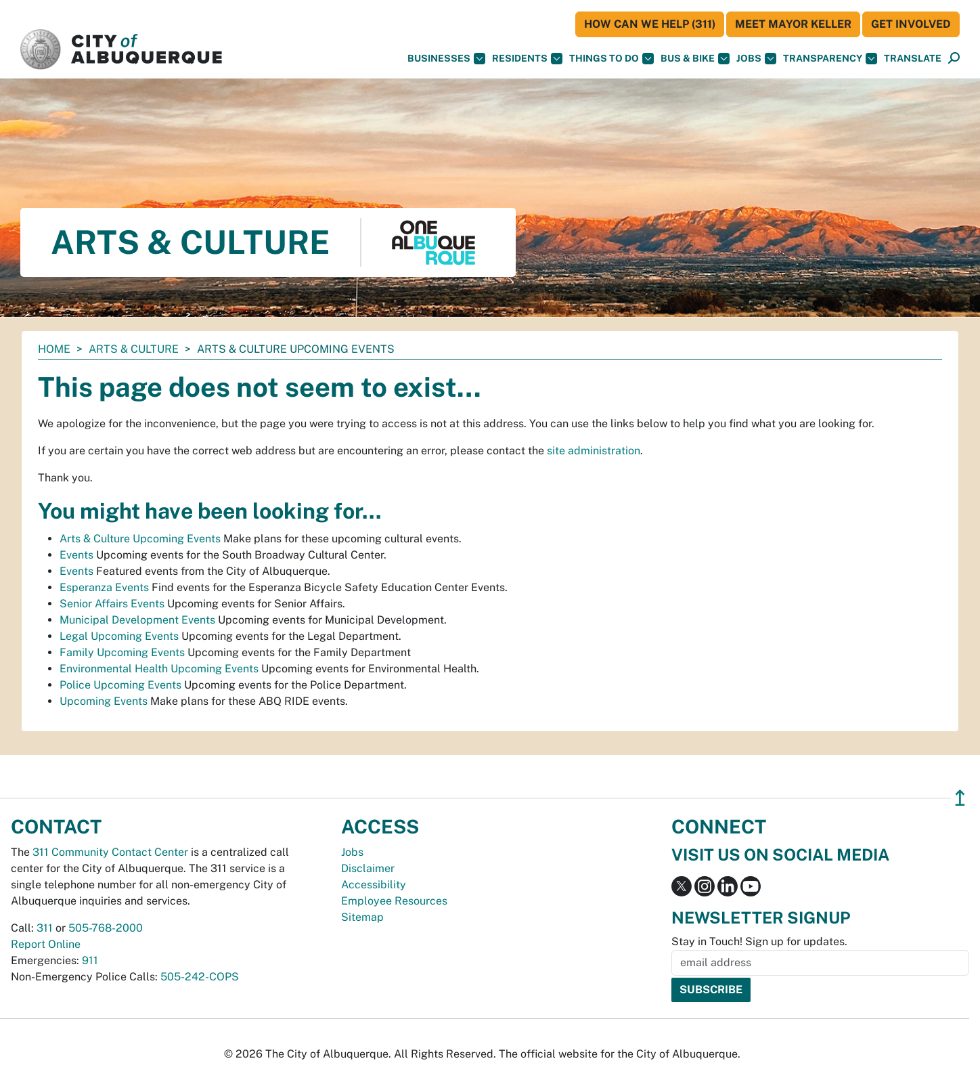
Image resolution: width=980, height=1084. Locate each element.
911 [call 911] (90, 960)
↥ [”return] (960, 797)
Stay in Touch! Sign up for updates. (759, 941)
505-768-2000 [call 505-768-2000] (105, 928)
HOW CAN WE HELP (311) (649, 24)
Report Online (46, 944)
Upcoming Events (104, 701)
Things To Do (611, 58)
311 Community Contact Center (110, 852)
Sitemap (362, 917)
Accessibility (373, 884)
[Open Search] (954, 58)
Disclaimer (368, 868)
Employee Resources (394, 900)
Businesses (446, 58)
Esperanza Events (104, 587)
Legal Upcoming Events (119, 636)
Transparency (830, 58)
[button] (912, 58)
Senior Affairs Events (112, 603)
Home (54, 349)
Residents (527, 58)
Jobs (756, 58)
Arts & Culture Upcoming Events (140, 538)
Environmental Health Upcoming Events (159, 668)
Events (76, 554)
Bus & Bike (695, 58)
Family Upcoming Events (122, 652)
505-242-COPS (199, 976)
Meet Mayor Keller (793, 24)
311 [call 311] (45, 928)
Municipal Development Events (137, 619)
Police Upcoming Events (120, 684)
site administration (593, 450)
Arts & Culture (134, 349)
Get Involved (911, 24)
